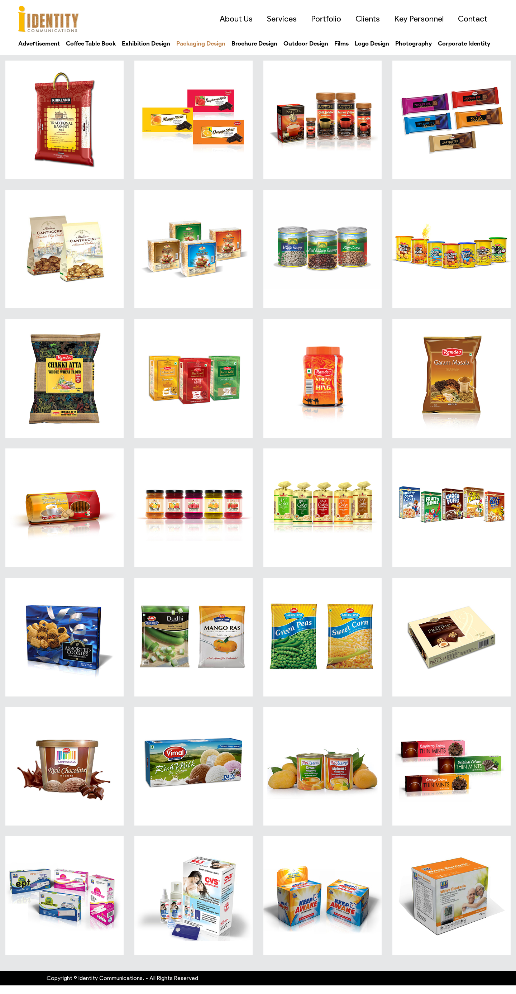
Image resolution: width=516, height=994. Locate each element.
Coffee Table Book (96, 43)
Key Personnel (426, 19)
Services (289, 19)
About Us (243, 19)
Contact (479, 19)
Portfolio (333, 19)
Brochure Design (273, 43)
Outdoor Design (328, 43)
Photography (444, 43)
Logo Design (399, 43)
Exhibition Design (156, 43)
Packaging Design (215, 43)
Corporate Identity (45, 52)
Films (366, 43)
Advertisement (40, 43)
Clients (375, 19)
